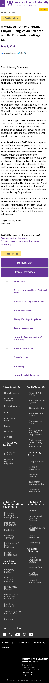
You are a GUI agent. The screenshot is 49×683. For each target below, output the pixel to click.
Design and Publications (10, 523)
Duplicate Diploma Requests (8, 461)
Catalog (8, 426)
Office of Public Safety (36, 394)
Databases (9, 431)
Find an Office (35, 567)
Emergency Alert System (37, 401)
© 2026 (9, 680)
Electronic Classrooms (34, 467)
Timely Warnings (37, 408)
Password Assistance (34, 475)
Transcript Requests (9, 452)
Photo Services (21, 357)
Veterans (6, 647)
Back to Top (11, 254)
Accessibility (7, 642)
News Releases (11, 393)
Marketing (19, 366)
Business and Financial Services (35, 518)
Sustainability (38, 642)
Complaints (9, 619)
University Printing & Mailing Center (11, 515)
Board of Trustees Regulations (10, 579)
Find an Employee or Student (35, 559)
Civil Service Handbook (10, 605)
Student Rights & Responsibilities (12, 612)
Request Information (24, 272)
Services (8, 436)
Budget (32, 510)
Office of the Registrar (10, 444)
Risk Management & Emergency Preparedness (36, 431)
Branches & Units (9, 419)
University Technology (34, 490)
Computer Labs (36, 461)
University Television (9, 536)
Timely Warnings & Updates (27, 319)
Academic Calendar (8, 399)
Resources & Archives (24, 328)
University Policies (9, 570)
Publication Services (23, 348)
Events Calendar (12, 406)
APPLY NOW (43, 9)
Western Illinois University (31, 2)
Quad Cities (27, 5)
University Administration (26, 375)
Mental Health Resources (36, 414)
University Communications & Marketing (28, 338)
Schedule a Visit (24, 263)
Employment (23, 642)
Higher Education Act (10, 553)
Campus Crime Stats (36, 422)
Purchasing (34, 542)
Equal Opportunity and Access (37, 527)
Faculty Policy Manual (10, 587)
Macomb (18, 5)
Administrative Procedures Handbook (11, 596)
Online (36, 5)
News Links (19, 281)
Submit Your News (23, 310)
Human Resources (34, 536)
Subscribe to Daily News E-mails (29, 301)
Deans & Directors (33, 573)
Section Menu (10, 18)
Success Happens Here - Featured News (30, 291)
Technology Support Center (36, 482)
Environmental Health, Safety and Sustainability (36, 443)
